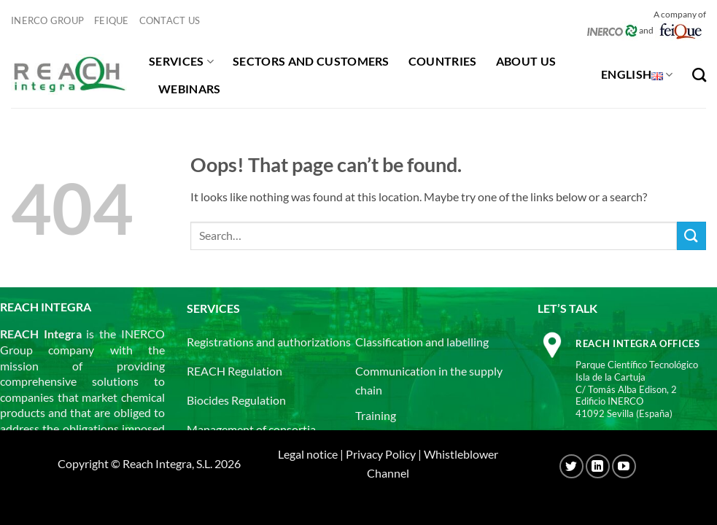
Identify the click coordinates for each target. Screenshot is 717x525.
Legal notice (308, 454)
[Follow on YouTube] (624, 466)
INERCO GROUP (47, 20)
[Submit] (691, 236)
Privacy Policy (381, 454)
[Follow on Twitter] (571, 466)
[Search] (699, 74)
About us (526, 61)
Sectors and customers (311, 61)
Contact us (170, 20)
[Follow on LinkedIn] (598, 466)
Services (181, 61)
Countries (442, 61)
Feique (111, 20)
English (637, 74)
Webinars (189, 89)
